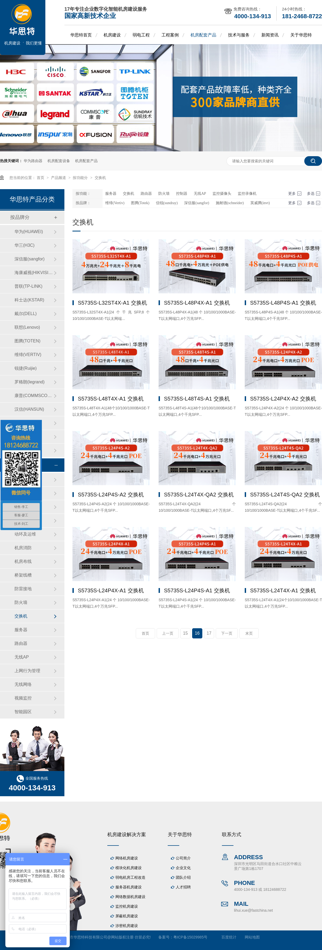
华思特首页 (81, 35)
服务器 (110, 194)
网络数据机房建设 (130, 897)
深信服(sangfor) (196, 203)
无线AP (200, 194)
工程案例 (170, 35)
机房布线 (23, 561)
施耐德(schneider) (230, 203)
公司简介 (183, 858)
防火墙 (164, 194)
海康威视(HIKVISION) (34, 272)
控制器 (181, 194)
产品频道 (59, 177)
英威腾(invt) (260, 203)
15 (185, 633)
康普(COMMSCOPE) (34, 395)
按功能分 (81, 177)
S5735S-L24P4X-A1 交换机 (111, 590)
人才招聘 (183, 887)
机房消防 (23, 547)
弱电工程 (141, 35)
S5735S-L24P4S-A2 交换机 (111, 495)
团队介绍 (183, 877)
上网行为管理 (27, 670)
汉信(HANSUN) (29, 409)
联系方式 (231, 834)
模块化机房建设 (128, 868)
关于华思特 (301, 35)
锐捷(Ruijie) (25, 368)
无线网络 (23, 684)
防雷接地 (23, 588)
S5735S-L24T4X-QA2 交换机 (199, 495)
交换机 (100, 177)
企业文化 (183, 868)
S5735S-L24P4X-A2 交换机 (283, 399)
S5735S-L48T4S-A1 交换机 (197, 399)
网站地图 (252, 937)
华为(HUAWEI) (28, 231)
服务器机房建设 (128, 887)
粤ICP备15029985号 (190, 937)
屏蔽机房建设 (126, 916)
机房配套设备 (58, 161)
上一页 (167, 633)
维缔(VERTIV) (27, 354)
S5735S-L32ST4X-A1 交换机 (112, 303)
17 (209, 633)
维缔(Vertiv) (115, 203)
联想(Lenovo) (27, 327)
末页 (249, 633)
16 (197, 633)
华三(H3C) (24, 245)
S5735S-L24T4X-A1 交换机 (283, 590)
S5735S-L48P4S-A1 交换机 (283, 303)
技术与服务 (239, 35)
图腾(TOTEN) (27, 341)
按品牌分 (20, 217)
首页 (41, 177)
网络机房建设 (126, 858)
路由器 (146, 194)
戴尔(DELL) (25, 313)
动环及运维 (25, 534)
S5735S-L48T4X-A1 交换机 (111, 399)
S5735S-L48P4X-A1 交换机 (197, 303)
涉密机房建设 (126, 925)
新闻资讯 (270, 35)
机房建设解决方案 (126, 834)
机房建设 (112, 35)
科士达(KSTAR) (29, 300)
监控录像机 (247, 194)
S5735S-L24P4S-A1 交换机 (197, 590)
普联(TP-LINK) (28, 286)
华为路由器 (33, 161)
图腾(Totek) (140, 203)
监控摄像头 (222, 194)
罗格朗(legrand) (29, 382)
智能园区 (23, 711)
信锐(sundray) (167, 203)
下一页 (226, 633)
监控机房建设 (126, 906)
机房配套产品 (203, 35)
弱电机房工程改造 (130, 877)
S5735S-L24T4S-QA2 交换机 (285, 495)
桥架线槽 (23, 575)
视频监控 (23, 698)
